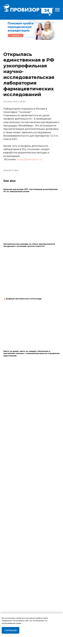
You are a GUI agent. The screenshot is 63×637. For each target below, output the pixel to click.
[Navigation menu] (57, 10)
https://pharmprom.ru (29, 159)
